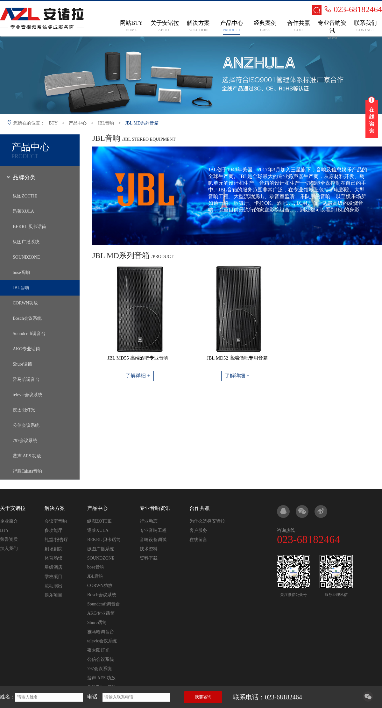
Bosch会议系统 (27, 318)
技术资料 (149, 549)
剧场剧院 (53, 549)
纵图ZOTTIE (25, 196)
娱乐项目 (53, 595)
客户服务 (198, 530)
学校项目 (53, 576)
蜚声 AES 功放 (27, 456)
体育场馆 (53, 558)
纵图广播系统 (26, 242)
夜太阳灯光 (24, 410)
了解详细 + (137, 375)
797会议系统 (25, 440)
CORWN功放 (25, 303)
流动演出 (53, 585)
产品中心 (78, 123)
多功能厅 (53, 530)
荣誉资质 (9, 539)
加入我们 (9, 548)
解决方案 (55, 508)
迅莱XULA (23, 211)
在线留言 (198, 539)
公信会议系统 (26, 425)
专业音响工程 (153, 530)
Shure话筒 (22, 364)
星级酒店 (53, 567)
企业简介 (9, 521)
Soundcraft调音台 (29, 333)
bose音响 (21, 272)
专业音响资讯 (155, 508)
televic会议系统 (27, 394)
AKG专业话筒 (26, 349)
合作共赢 (199, 508)
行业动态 (149, 521)
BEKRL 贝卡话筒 (29, 226)
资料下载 (149, 558)
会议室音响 (56, 521)
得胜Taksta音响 (27, 471)
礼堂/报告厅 (56, 539)
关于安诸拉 (12, 508)
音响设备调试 (153, 539)
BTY (53, 123)
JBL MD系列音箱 (142, 123)
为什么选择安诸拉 (207, 521)
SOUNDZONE (26, 257)
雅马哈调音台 (26, 379)
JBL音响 (106, 123)
